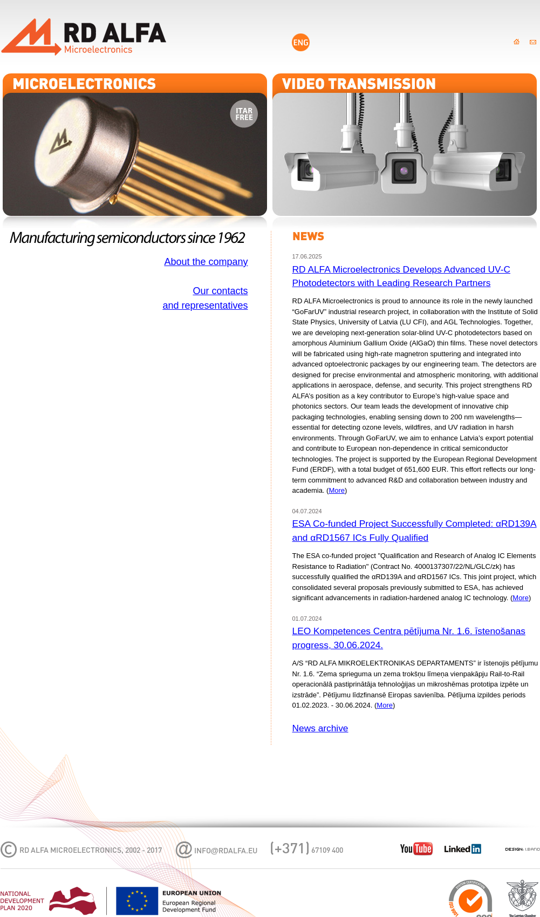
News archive (320, 728)
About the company (206, 261)
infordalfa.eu (226, 851)
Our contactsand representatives (205, 298)
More (337, 490)
